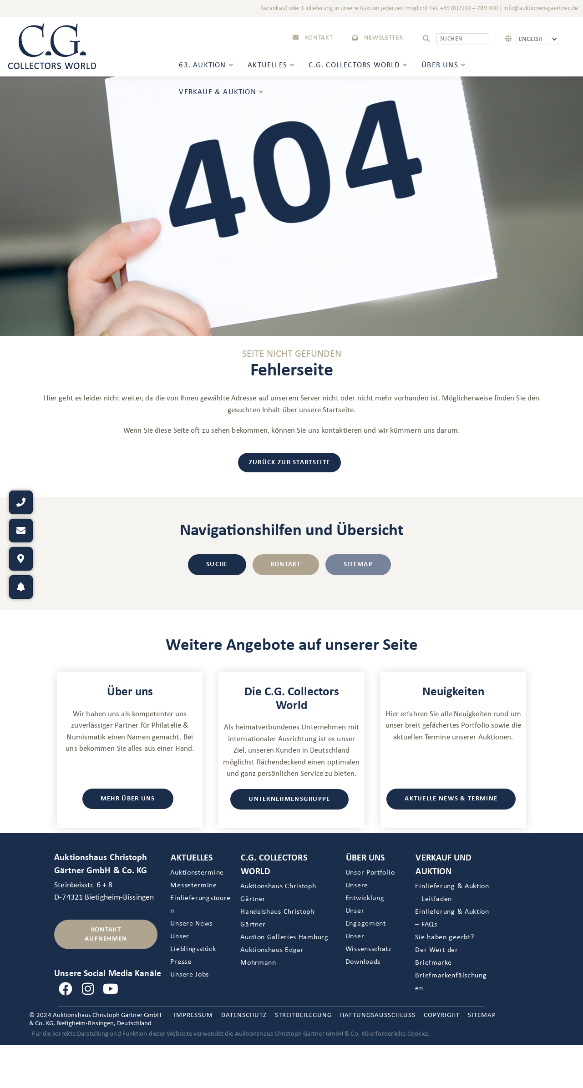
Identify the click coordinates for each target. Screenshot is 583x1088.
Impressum (193, 1015)
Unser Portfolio (370, 872)
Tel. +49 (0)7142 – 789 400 (463, 8)
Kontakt (312, 38)
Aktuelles (192, 858)
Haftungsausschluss (378, 1015)
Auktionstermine (197, 872)
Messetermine (193, 885)
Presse (180, 962)
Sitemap (482, 1015)
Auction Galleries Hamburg (284, 937)
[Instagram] (88, 989)
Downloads (362, 962)
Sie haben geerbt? (444, 937)
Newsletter (377, 38)
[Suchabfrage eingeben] (462, 39)
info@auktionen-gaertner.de (540, 8)
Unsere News (191, 923)
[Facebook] (65, 989)
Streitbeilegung (303, 1015)
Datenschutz (244, 1015)
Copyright (442, 1015)
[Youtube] (110, 989)
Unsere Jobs (189, 974)
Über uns (365, 858)
